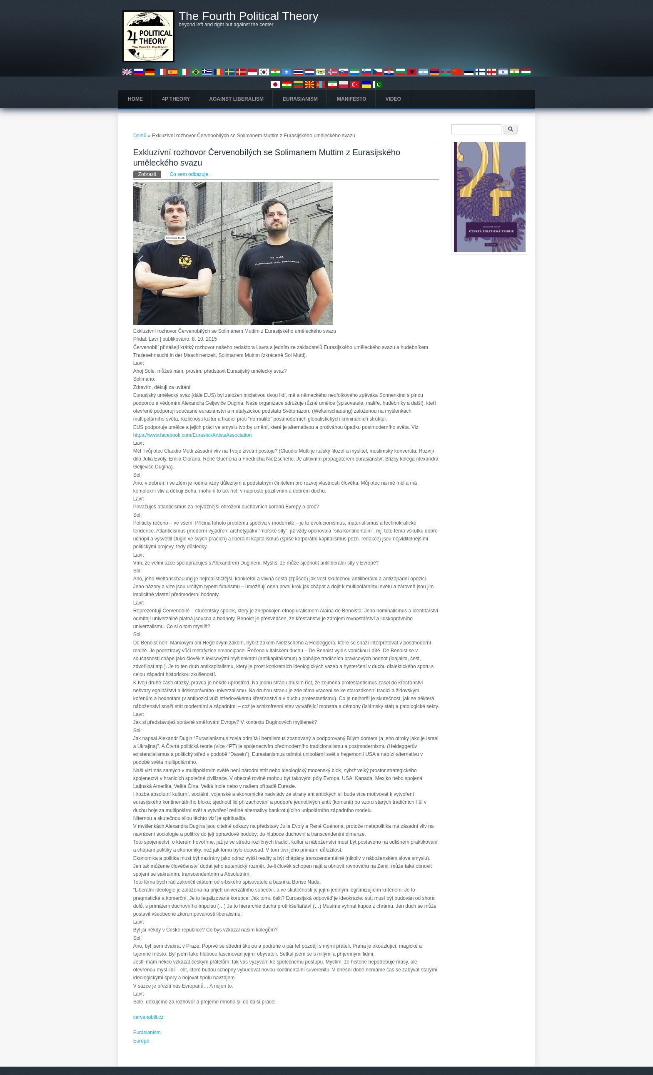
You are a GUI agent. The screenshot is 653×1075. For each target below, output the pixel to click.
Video (393, 99)
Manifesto (351, 99)
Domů (140, 136)
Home (135, 99)
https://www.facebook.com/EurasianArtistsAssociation (192, 435)
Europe (141, 1041)
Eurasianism (300, 99)
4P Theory (176, 99)
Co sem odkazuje (188, 174)
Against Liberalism (236, 99)
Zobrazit (149, 174)
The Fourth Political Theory (249, 16)
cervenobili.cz (148, 1017)
